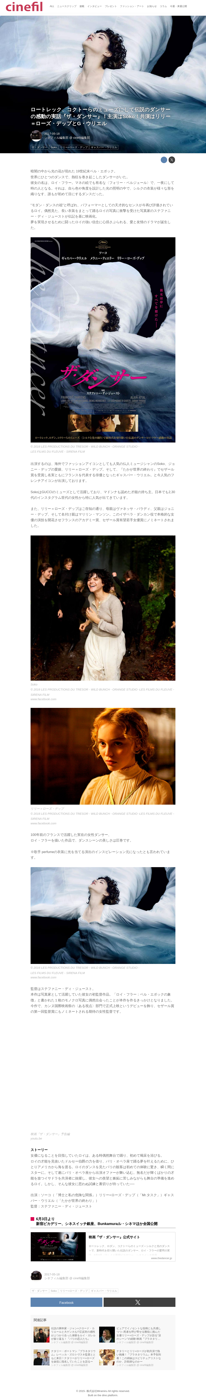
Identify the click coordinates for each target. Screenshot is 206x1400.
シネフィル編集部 (56, 137)
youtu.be (36, 1138)
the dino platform (107, 1395)
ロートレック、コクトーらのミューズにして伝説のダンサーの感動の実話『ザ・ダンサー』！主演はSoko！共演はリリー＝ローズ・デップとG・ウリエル (101, 116)
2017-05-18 (52, 133)
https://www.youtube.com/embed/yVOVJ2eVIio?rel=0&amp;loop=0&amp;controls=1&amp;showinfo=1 (103, 1075)
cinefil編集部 (81, 137)
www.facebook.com (43, 699)
